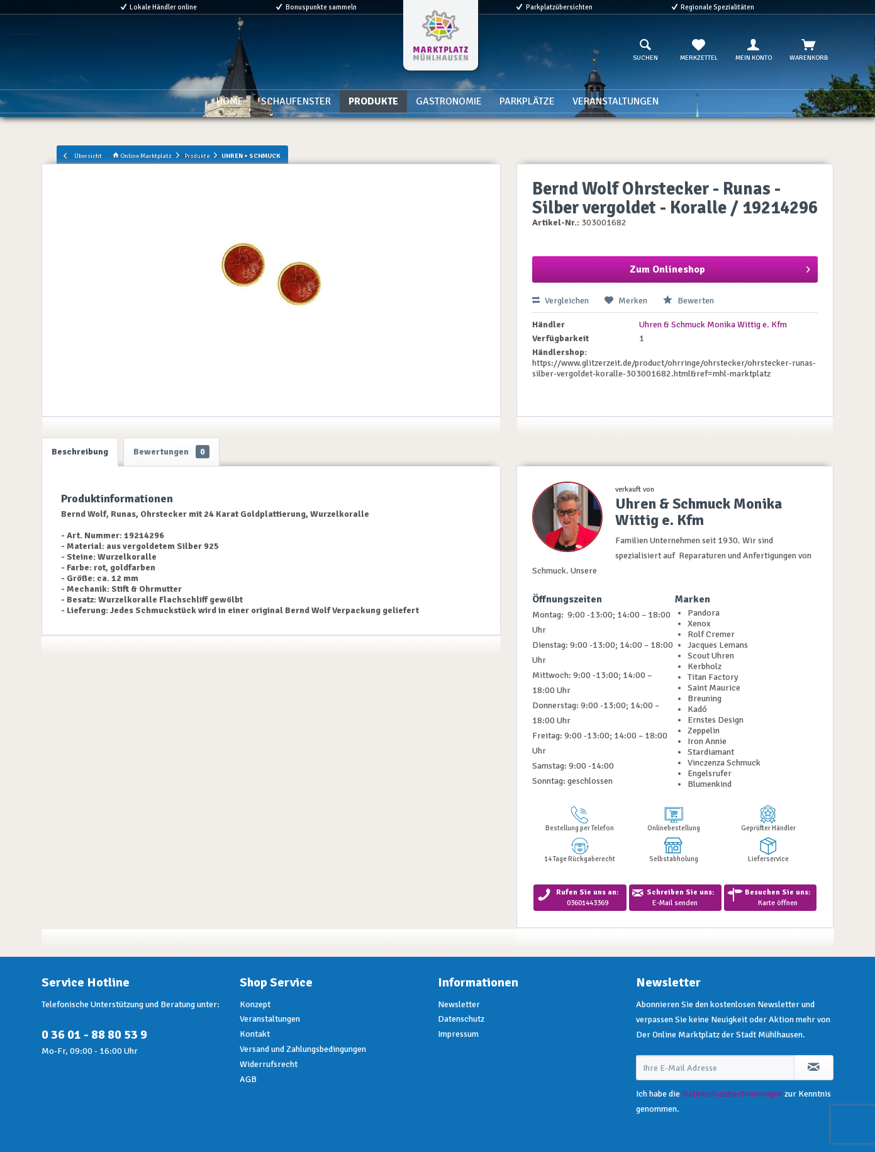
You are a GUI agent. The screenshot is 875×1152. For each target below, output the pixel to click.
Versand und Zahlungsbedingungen (303, 1049)
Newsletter (459, 1004)
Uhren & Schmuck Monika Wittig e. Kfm (713, 324)
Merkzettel (699, 50)
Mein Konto (753, 50)
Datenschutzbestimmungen (732, 1093)
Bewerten (688, 300)
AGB (248, 1079)
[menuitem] (645, 50)
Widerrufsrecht (269, 1064)
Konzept (255, 1004)
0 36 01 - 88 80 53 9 (94, 1034)
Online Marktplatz (142, 156)
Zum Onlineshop (720, 267)
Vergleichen (560, 300)
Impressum (458, 1034)
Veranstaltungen (270, 1019)
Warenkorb (808, 50)
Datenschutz (461, 1019)
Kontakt (255, 1034)
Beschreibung (80, 451)
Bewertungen (171, 451)
